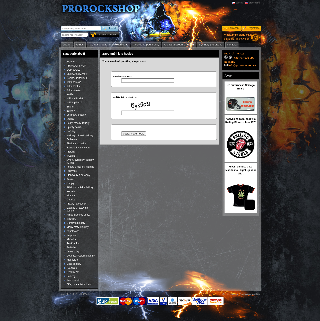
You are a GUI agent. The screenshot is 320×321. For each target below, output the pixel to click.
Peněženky (73, 243)
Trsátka (71, 155)
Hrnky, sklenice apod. (78, 214)
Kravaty (71, 191)
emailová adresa (122, 76)
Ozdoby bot (73, 272)
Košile (70, 94)
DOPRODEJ (73, 69)
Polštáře (71, 247)
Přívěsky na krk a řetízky (80, 187)
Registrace (254, 28)
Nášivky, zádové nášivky (80, 135)
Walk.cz (88, 294)
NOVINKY (72, 61)
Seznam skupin (107, 34)
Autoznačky (73, 251)
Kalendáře (72, 259)
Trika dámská (74, 82)
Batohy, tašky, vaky (77, 73)
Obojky (70, 183)
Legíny (70, 119)
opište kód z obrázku (125, 97)
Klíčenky (71, 239)
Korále (70, 179)
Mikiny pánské (74, 102)
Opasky (71, 199)
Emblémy (72, 139)
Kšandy (71, 195)
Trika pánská (74, 90)
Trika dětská (73, 86)
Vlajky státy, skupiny (78, 227)
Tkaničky (71, 218)
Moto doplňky (74, 263)
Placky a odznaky (76, 143)
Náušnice (72, 268)
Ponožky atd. (74, 280)
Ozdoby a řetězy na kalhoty (77, 209)
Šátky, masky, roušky (78, 123)
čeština (239, 2)
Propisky (71, 235)
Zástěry (71, 110)
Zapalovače (73, 231)
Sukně (70, 106)
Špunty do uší (74, 127)
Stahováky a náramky (78, 175)
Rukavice (72, 171)
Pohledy (71, 276)
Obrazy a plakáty (76, 223)
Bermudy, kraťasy (76, 114)
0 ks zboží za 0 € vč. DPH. (238, 36)
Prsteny (71, 151)
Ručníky (71, 131)
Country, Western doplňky (81, 255)
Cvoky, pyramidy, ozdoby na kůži (80, 161)
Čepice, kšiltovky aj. (77, 78)
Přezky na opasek (76, 203)
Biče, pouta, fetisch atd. (79, 284)
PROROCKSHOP (76, 65)
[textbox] (75, 34)
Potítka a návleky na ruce (80, 166)
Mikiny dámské (75, 98)
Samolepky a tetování (78, 147)
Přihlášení (233, 28)
